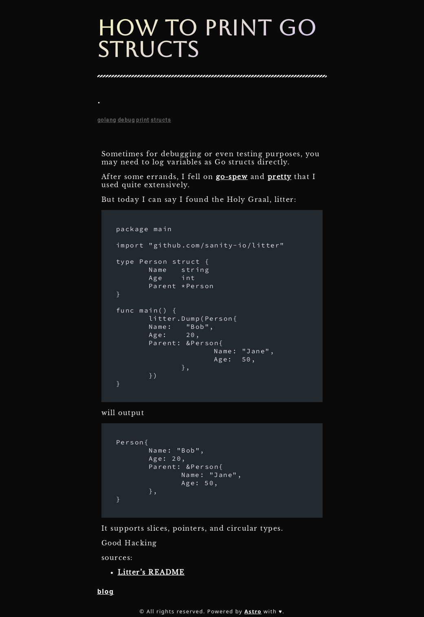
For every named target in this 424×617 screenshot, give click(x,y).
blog (105, 591)
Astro (252, 611)
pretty (280, 177)
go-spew (232, 177)
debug (126, 120)
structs (161, 120)
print (142, 120)
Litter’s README (151, 572)
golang (106, 120)
